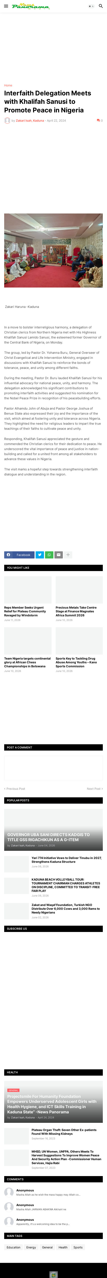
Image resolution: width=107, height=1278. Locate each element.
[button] (6, 6)
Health (63, 1247)
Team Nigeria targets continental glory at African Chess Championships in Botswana (27, 662)
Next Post (94, 788)
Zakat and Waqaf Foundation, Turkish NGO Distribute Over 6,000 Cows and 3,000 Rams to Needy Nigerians (66, 908)
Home (8, 85)
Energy (31, 1247)
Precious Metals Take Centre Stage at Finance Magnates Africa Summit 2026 (76, 611)
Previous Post (15, 788)
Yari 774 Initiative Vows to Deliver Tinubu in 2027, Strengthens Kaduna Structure (67, 859)
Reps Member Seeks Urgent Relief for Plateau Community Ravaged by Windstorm (25, 611)
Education (13, 1247)
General (47, 1247)
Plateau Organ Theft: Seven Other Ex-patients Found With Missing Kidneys (64, 1131)
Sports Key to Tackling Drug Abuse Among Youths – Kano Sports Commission (76, 662)
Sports (78, 1247)
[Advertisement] (53, 48)
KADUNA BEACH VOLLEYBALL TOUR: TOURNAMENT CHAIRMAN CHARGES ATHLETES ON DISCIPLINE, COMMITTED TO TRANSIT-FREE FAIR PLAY (66, 885)
